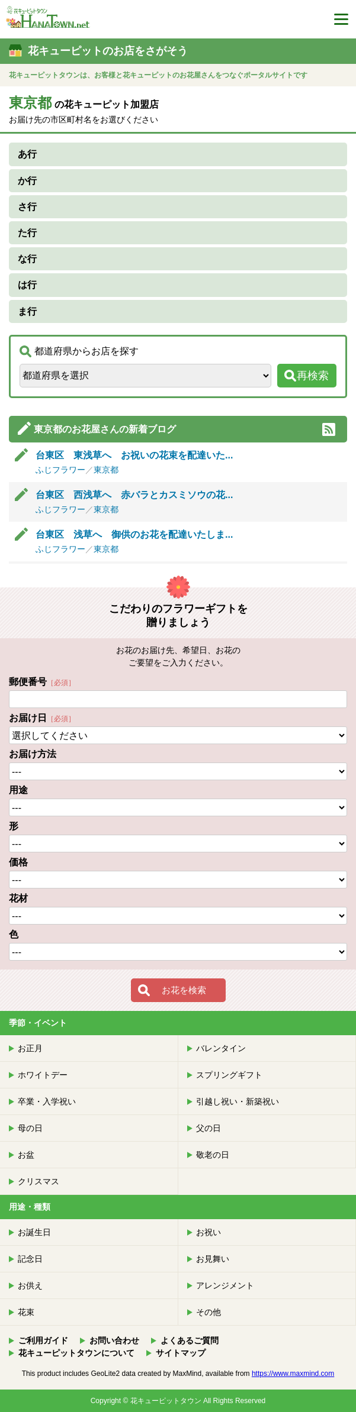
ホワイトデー (43, 1075)
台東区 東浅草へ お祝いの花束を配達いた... (134, 455)
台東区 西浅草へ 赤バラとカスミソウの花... (134, 495)
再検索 (313, 376)
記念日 (30, 1259)
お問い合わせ (114, 1340)
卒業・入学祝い (47, 1101)
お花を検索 (184, 990)
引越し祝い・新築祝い (237, 1101)
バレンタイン (221, 1048)
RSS (328, 429)
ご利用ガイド (43, 1340)
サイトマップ (181, 1353)
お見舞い (212, 1259)
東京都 (106, 469)
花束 (26, 1312)
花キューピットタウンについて (76, 1353)
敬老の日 (212, 1154)
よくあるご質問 (190, 1340)
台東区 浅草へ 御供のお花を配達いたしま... (134, 534)
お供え (30, 1285)
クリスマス (38, 1181)
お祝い (208, 1232)
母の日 (30, 1128)
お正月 (30, 1048)
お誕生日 (34, 1232)
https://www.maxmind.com (293, 1373)
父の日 (208, 1128)
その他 (208, 1312)
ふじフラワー (60, 469)
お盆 (26, 1154)
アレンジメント (225, 1285)
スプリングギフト (229, 1075)
